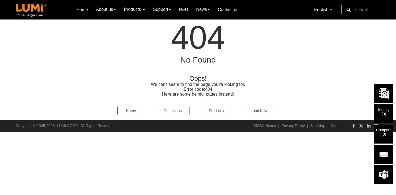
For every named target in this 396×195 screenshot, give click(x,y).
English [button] (323, 9)
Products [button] (134, 9)
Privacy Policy (293, 125)
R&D (183, 9)
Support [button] (162, 9)
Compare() (384, 132)
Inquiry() (384, 112)
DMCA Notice (264, 125)
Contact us (228, 9)
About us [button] (106, 9)
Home (82, 9)
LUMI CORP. (67, 125)
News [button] (203, 9)
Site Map (317, 125)
